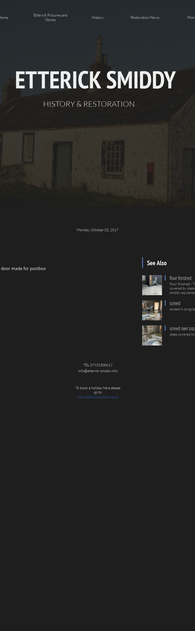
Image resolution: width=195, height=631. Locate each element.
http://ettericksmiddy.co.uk (98, 396)
